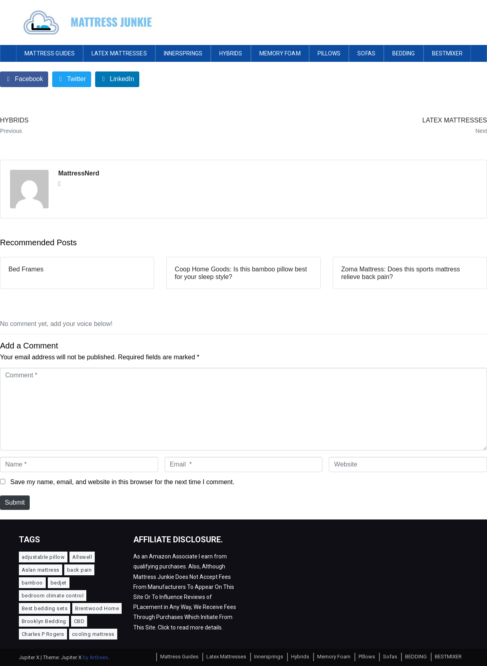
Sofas (366, 53)
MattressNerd (78, 173)
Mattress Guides (49, 53)
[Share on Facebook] (24, 79)
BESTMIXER (447, 53)
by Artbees (95, 657)
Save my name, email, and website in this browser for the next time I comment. (122, 482)
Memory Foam (280, 53)
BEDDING (403, 53)
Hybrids (230, 53)
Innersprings (183, 53)
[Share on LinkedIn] (117, 79)
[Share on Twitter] (71, 79)
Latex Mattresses (119, 53)
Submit (15, 502)
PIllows (329, 53)
